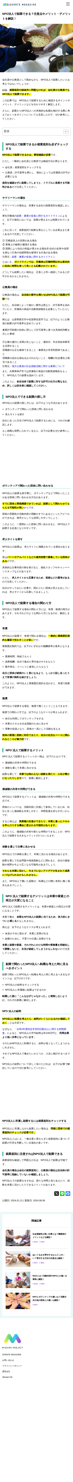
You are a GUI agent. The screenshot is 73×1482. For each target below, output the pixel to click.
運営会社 (6, 1371)
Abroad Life (7, 1377)
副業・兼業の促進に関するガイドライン (38, 215)
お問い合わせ (8, 1360)
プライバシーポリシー (12, 1366)
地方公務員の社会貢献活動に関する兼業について (38, 366)
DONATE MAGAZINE (11, 1354)
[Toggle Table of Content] (64, 131)
